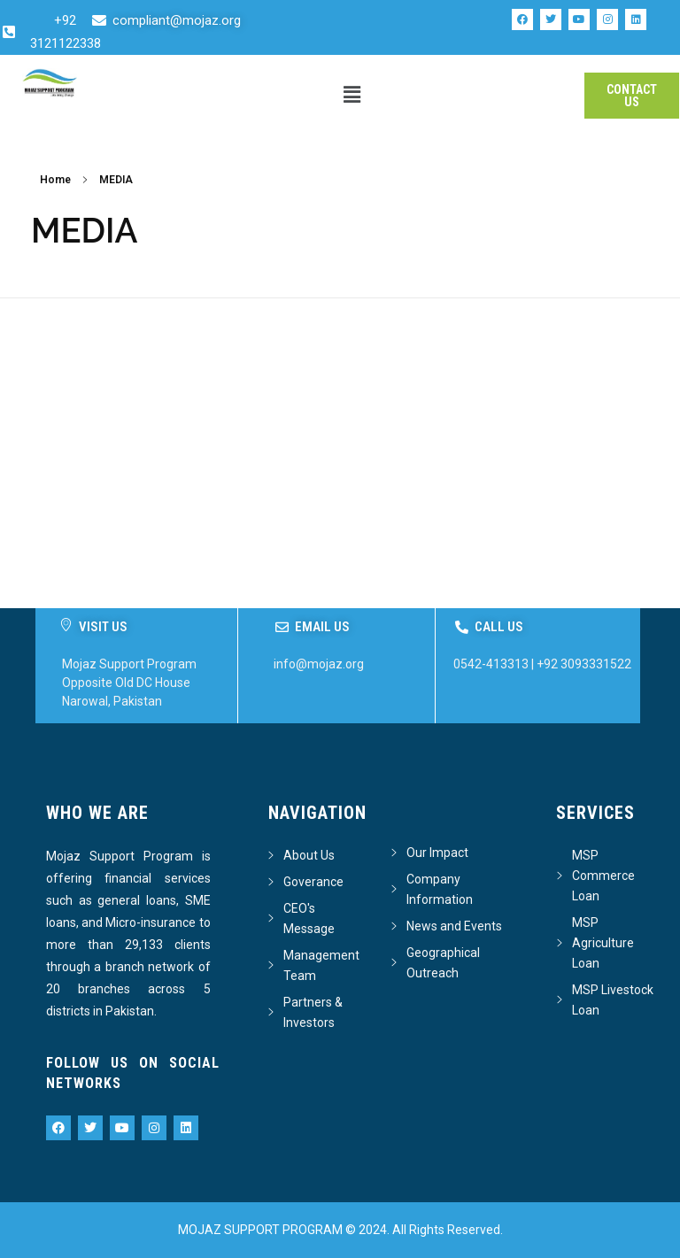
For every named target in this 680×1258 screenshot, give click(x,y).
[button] (352, 95)
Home (55, 180)
